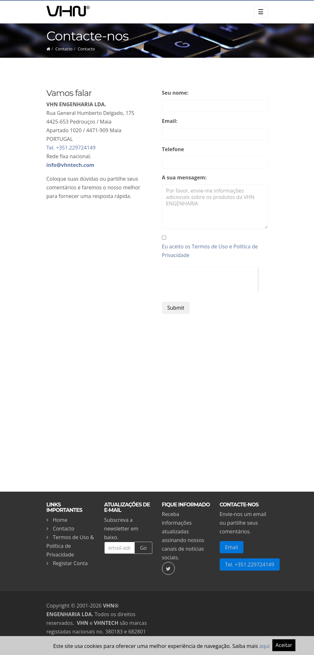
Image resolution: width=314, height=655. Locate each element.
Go (143, 547)
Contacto (64, 49)
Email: (170, 121)
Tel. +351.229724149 (71, 147)
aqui (264, 646)
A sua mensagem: (184, 177)
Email (231, 547)
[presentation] (210, 279)
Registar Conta (70, 563)
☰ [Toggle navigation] (261, 11)
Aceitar (284, 645)
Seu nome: (175, 92)
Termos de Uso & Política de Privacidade (70, 546)
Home (60, 519)
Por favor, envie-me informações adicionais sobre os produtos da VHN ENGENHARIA (215, 207)
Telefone (173, 149)
